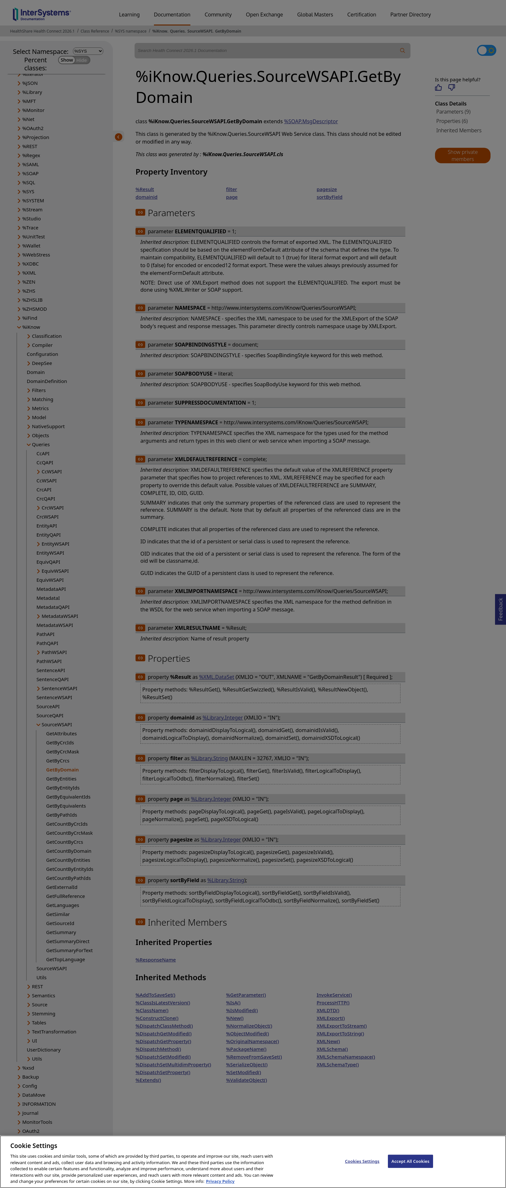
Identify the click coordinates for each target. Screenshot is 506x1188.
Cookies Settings (362, 1169)
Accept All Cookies (410, 1169)
